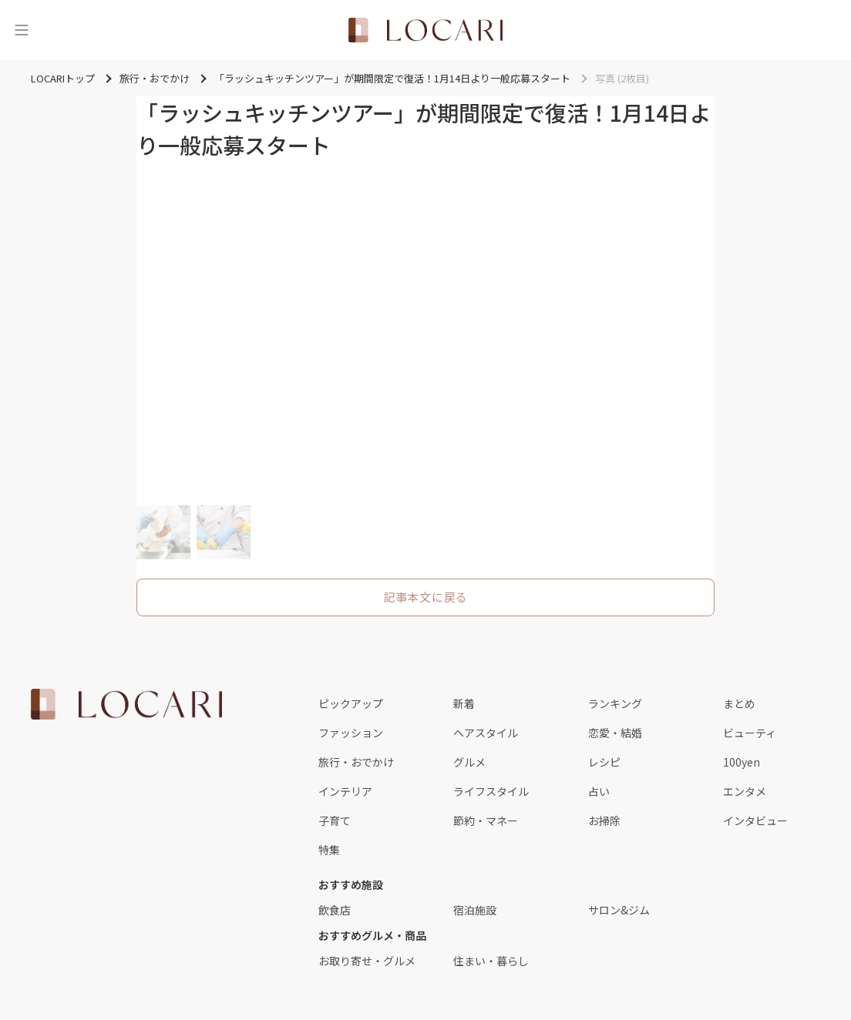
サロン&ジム (619, 909)
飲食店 (334, 909)
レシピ (604, 762)
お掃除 (604, 820)
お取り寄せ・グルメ (366, 960)
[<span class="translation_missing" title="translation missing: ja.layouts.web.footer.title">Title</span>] (126, 704)
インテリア (345, 791)
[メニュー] (21, 30)
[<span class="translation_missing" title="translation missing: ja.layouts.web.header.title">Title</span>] (425, 30)
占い (599, 791)
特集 (329, 849)
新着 (464, 703)
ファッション (350, 732)
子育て (334, 820)
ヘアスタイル (485, 732)
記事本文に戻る (425, 597)
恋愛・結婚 (615, 732)
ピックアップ (350, 703)
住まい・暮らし (491, 960)
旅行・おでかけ (356, 762)
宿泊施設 (474, 909)
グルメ (469, 762)
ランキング (615, 703)
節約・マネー (485, 820)
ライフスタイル (491, 791)
